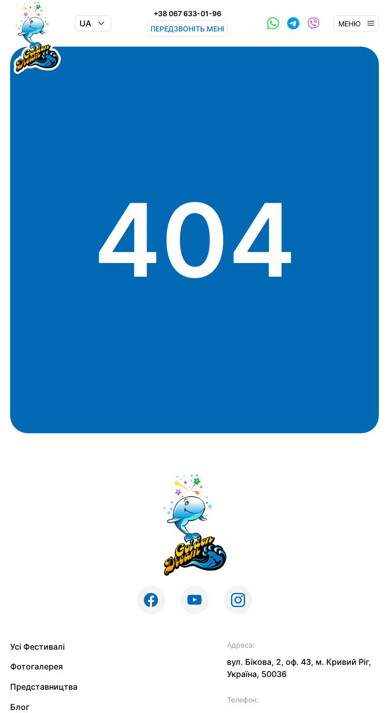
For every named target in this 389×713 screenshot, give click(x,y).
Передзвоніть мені (187, 28)
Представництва (43, 687)
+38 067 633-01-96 (187, 13)
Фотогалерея (36, 666)
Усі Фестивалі (37, 647)
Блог (19, 707)
